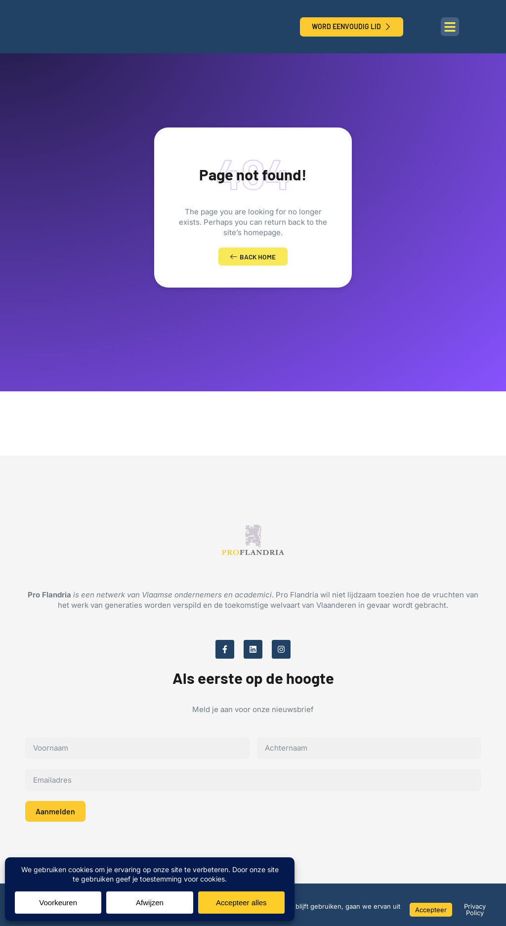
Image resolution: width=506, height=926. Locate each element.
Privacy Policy (475, 909)
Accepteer (431, 910)
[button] (450, 26)
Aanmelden (55, 813)
